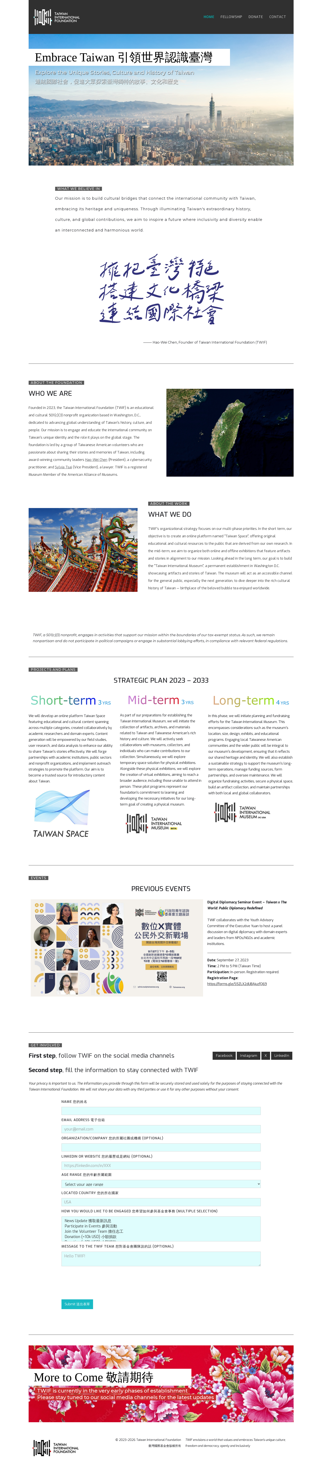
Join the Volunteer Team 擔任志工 (161, 1231)
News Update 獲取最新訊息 (161, 1221)
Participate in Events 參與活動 (161, 1226)
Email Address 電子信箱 (83, 1120)
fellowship (231, 17)
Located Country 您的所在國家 (90, 1193)
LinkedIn (281, 1056)
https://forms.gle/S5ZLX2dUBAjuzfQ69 (237, 984)
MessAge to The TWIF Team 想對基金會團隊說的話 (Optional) (117, 1246)
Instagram (248, 1056)
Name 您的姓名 (74, 1101)
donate (256, 17)
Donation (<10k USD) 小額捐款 (161, 1237)
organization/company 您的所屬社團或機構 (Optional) (112, 1138)
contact (277, 17)
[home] (57, 17)
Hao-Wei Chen (96, 460)
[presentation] (93, 1283)
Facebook (224, 1056)
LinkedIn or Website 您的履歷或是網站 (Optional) (107, 1156)
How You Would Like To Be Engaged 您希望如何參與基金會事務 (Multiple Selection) (139, 1211)
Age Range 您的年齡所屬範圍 (86, 1174)
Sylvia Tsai (63, 467)
